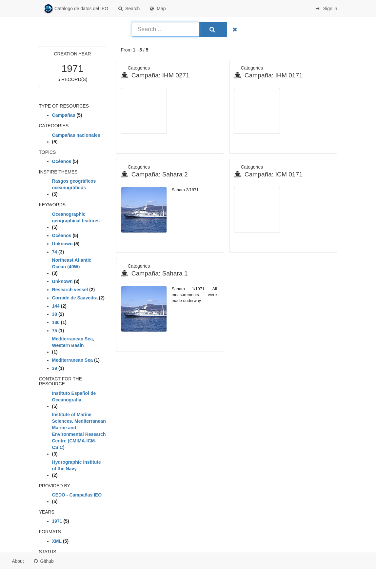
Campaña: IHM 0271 (155, 75)
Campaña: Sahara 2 (154, 174)
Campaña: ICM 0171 (268, 174)
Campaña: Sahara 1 (154, 273)
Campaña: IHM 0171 (268, 75)
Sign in (326, 8)
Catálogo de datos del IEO (76, 8)
